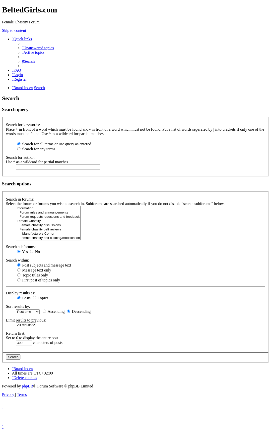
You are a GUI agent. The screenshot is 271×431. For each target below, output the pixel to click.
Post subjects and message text (44, 265)
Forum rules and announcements (48, 213)
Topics (40, 298)
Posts (24, 298)
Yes (22, 252)
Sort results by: (18, 306)
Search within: (17, 260)
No (35, 252)
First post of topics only (38, 280)
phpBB (27, 386)
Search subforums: (21, 247)
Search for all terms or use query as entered (54, 144)
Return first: (15, 333)
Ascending (54, 311)
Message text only (34, 270)
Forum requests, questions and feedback (48, 217)
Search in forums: (20, 199)
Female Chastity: (48, 221)
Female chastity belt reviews (48, 229)
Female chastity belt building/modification (48, 238)
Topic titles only (32, 275)
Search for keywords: (23, 125)
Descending (79, 311)
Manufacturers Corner (48, 234)
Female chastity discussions (48, 225)
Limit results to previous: (26, 320)
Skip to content (14, 30)
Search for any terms (36, 149)
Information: (48, 208)
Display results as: (20, 293)
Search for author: (20, 157)
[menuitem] (38, 48)
